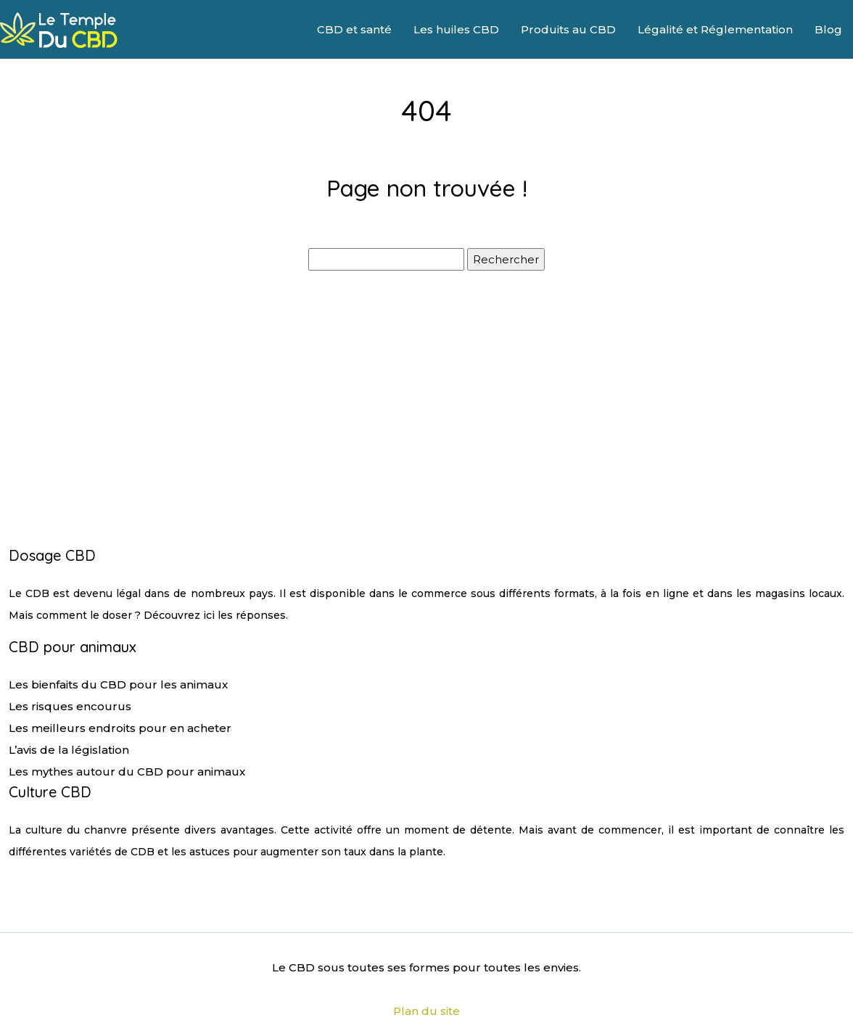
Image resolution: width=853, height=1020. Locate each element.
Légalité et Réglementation (715, 29)
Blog (828, 29)
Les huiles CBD (456, 29)
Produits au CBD (568, 29)
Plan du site (426, 1011)
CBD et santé (354, 29)
